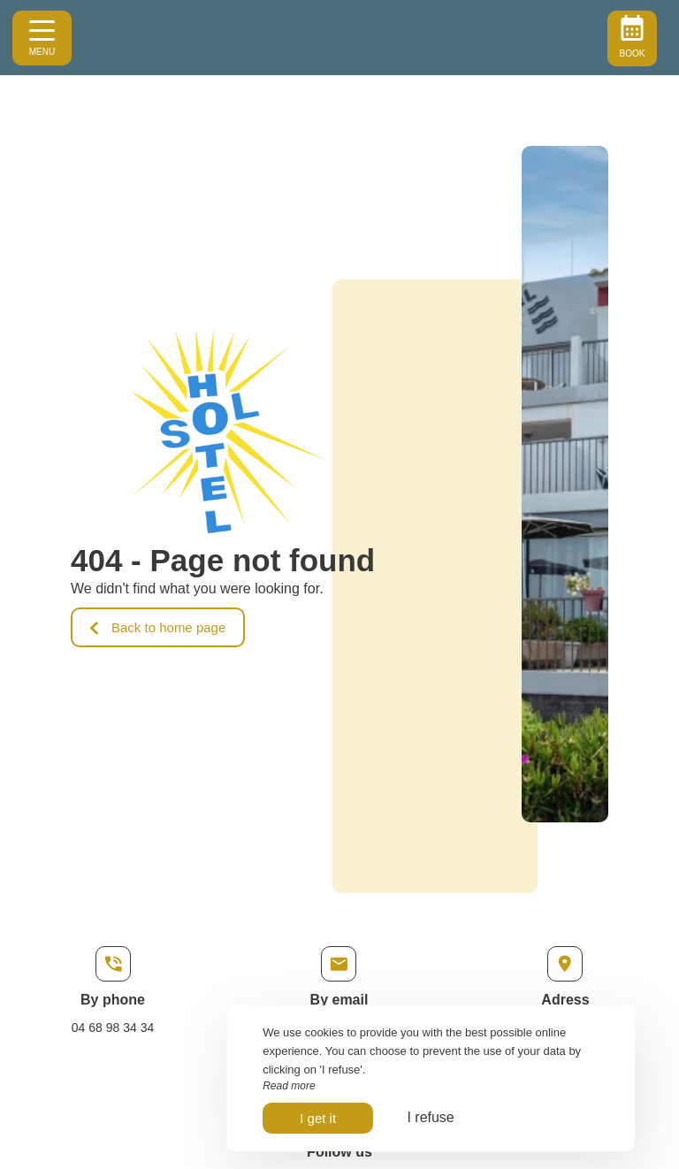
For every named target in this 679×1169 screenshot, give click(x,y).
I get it (318, 1118)
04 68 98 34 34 (113, 1027)
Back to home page (157, 627)
